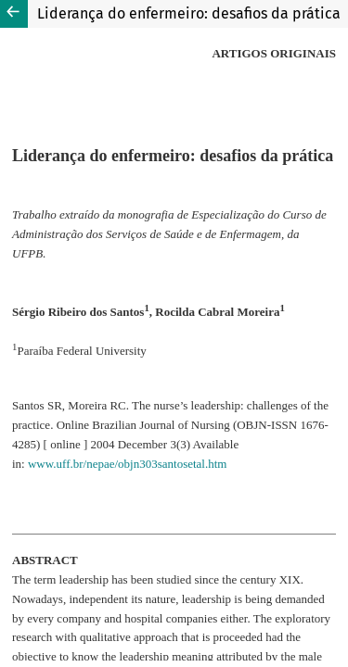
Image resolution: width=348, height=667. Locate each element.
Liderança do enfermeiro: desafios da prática (189, 13)
